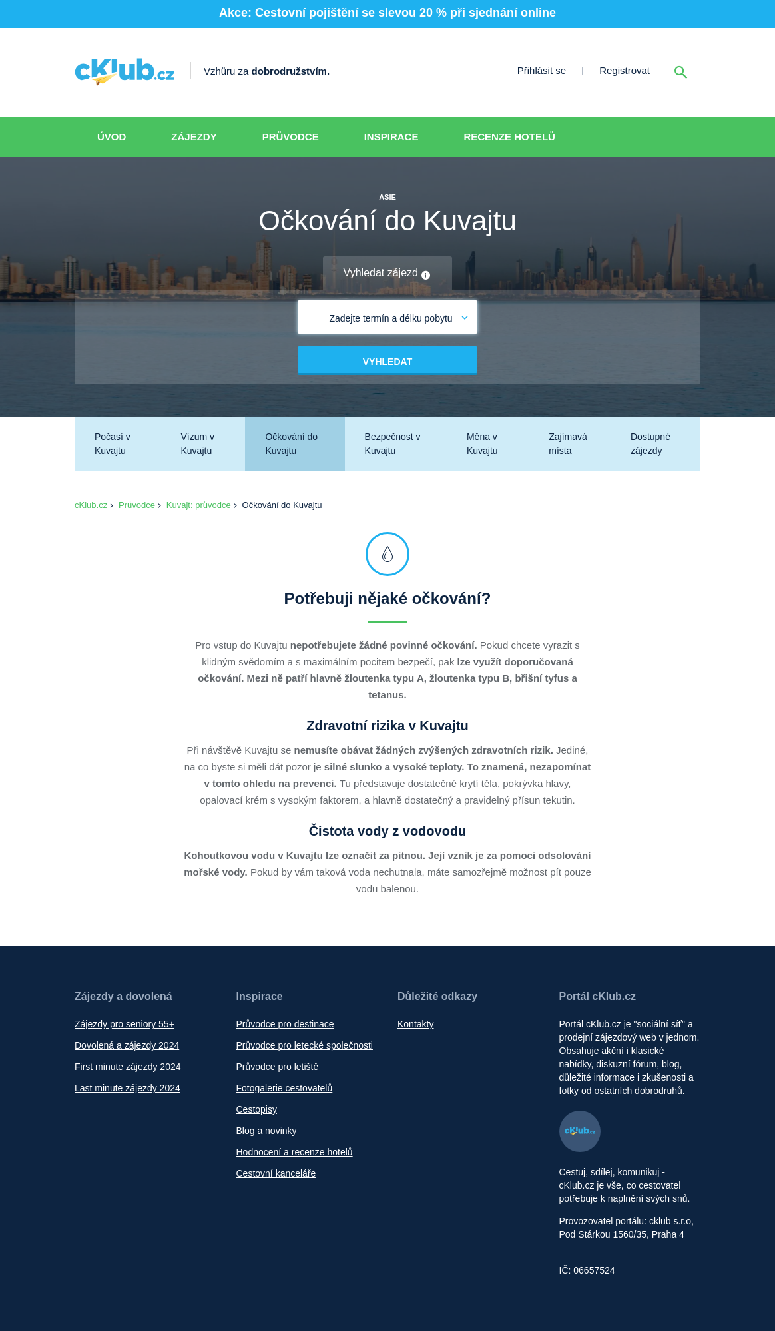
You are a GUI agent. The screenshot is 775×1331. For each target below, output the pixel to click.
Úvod (111, 136)
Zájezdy (193, 136)
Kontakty (415, 1024)
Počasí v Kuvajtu (112, 443)
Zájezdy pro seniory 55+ (124, 1024)
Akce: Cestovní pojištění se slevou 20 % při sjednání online (387, 12)
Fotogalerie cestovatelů (284, 1088)
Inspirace (391, 136)
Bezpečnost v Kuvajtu (393, 443)
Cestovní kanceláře (276, 1173)
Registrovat (624, 70)
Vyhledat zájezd (388, 273)
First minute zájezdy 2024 (128, 1066)
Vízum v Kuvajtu (197, 443)
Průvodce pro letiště (277, 1066)
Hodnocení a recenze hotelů (294, 1152)
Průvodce (290, 136)
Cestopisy (256, 1109)
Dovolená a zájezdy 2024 (127, 1045)
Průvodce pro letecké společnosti (304, 1045)
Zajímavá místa (568, 443)
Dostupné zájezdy (650, 443)
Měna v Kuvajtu (482, 443)
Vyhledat (387, 361)
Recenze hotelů (509, 136)
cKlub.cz (91, 505)
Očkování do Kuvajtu (291, 443)
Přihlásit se (541, 70)
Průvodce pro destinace (285, 1024)
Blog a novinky (266, 1130)
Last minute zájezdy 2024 (127, 1088)
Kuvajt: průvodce (198, 505)
